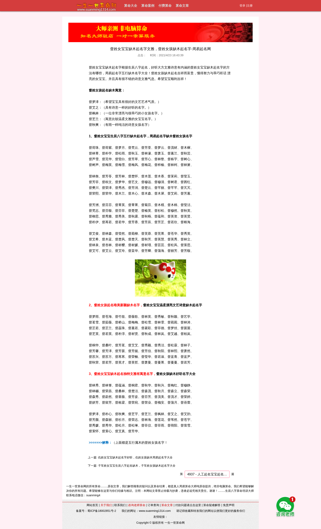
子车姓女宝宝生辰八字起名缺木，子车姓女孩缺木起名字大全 (136, 465)
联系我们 (120, 505)
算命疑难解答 (211, 505)
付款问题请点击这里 (188, 505)
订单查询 (153, 505)
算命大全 (130, 5)
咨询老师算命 (136, 505)
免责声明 (228, 505)
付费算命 (165, 5)
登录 (242, 5)
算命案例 (147, 5)
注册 (250, 5)
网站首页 (92, 505)
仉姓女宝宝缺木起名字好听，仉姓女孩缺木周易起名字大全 (135, 457)
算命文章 (182, 5)
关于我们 (106, 505)
